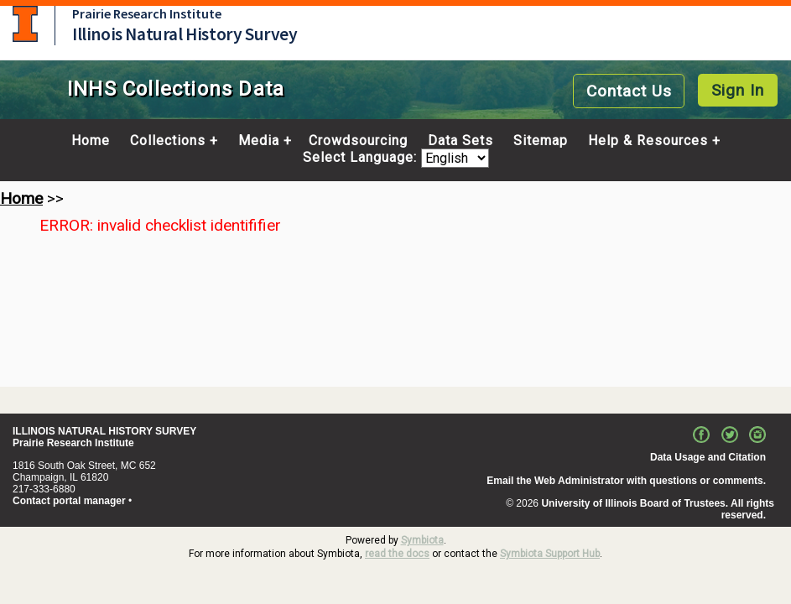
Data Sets (460, 140)
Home (90, 140)
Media (258, 140)
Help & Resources (648, 140)
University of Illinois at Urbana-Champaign (25, 24)
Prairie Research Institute (146, 13)
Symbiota (422, 540)
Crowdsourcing (358, 140)
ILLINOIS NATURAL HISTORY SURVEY (104, 431)
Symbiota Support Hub (550, 554)
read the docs (397, 554)
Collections (168, 140)
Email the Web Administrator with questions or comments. (626, 481)
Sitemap (540, 140)
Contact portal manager (69, 501)
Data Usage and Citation (708, 457)
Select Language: (362, 158)
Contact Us (629, 91)
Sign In (737, 90)
